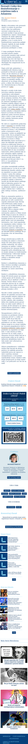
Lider (11, 87)
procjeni (10, 125)
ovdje (24, 386)
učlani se (21, 399)
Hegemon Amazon (16, 75)
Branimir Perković (10, 18)
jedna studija (15, 109)
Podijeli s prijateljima (14, 373)
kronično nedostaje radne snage (13, 328)
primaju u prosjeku (16, 229)
